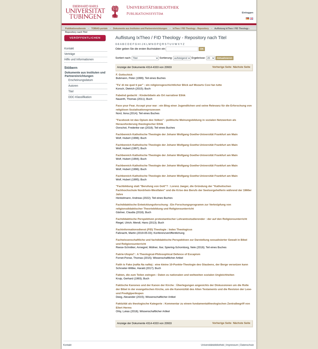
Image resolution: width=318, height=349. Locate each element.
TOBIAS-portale (99, 28)
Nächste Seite (241, 66)
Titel (70, 91)
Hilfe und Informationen (79, 59)
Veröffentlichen (84, 37)
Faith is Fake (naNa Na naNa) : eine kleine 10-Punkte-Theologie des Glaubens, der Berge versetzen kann (182, 264)
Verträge (69, 53)
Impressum (232, 345)
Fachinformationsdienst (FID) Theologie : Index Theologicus (154, 229)
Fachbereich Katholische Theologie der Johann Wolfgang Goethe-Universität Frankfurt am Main (177, 134)
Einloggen (248, 12)
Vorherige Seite (221, 66)
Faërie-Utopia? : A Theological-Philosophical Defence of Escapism (158, 254)
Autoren (73, 85)
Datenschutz (247, 345)
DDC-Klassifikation (79, 97)
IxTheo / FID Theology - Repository (191, 28)
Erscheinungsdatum (80, 80)
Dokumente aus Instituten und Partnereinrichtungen (140, 28)
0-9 (117, 44)
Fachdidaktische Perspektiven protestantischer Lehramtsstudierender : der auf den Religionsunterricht (181, 218)
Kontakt (69, 48)
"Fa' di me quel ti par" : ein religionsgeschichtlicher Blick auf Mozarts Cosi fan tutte (169, 84)
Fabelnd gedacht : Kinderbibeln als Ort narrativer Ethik (150, 95)
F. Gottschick (124, 74)
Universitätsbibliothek (212, 345)
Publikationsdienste (75, 28)
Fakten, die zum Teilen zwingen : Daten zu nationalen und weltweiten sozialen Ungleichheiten (175, 274)
